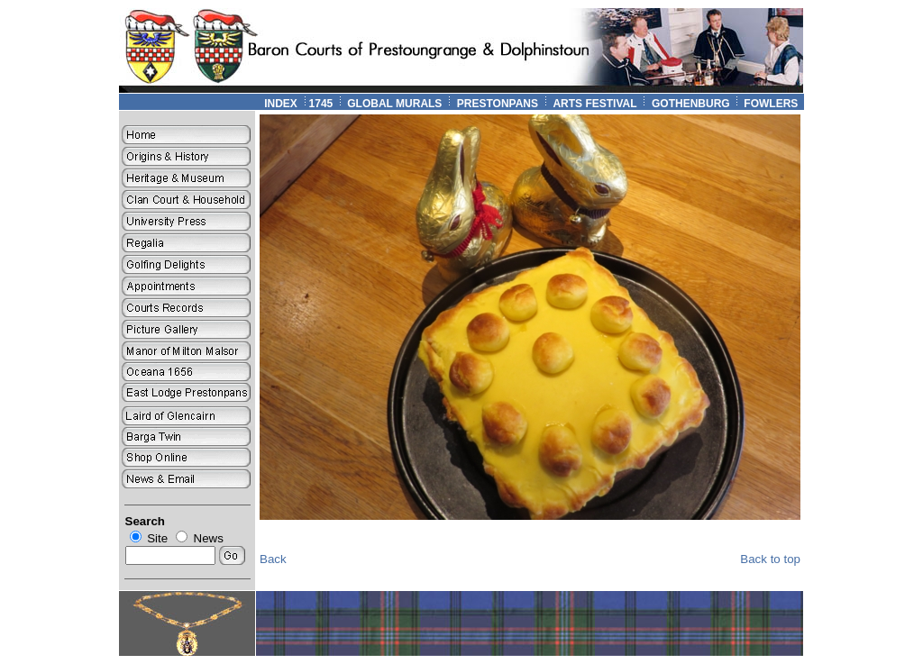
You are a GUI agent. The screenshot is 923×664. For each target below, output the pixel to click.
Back (273, 559)
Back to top (770, 559)
